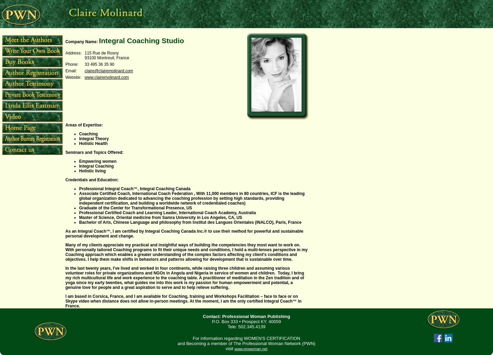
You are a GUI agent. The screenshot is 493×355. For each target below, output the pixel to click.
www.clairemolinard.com (107, 77)
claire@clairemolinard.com (109, 71)
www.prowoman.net (251, 349)
